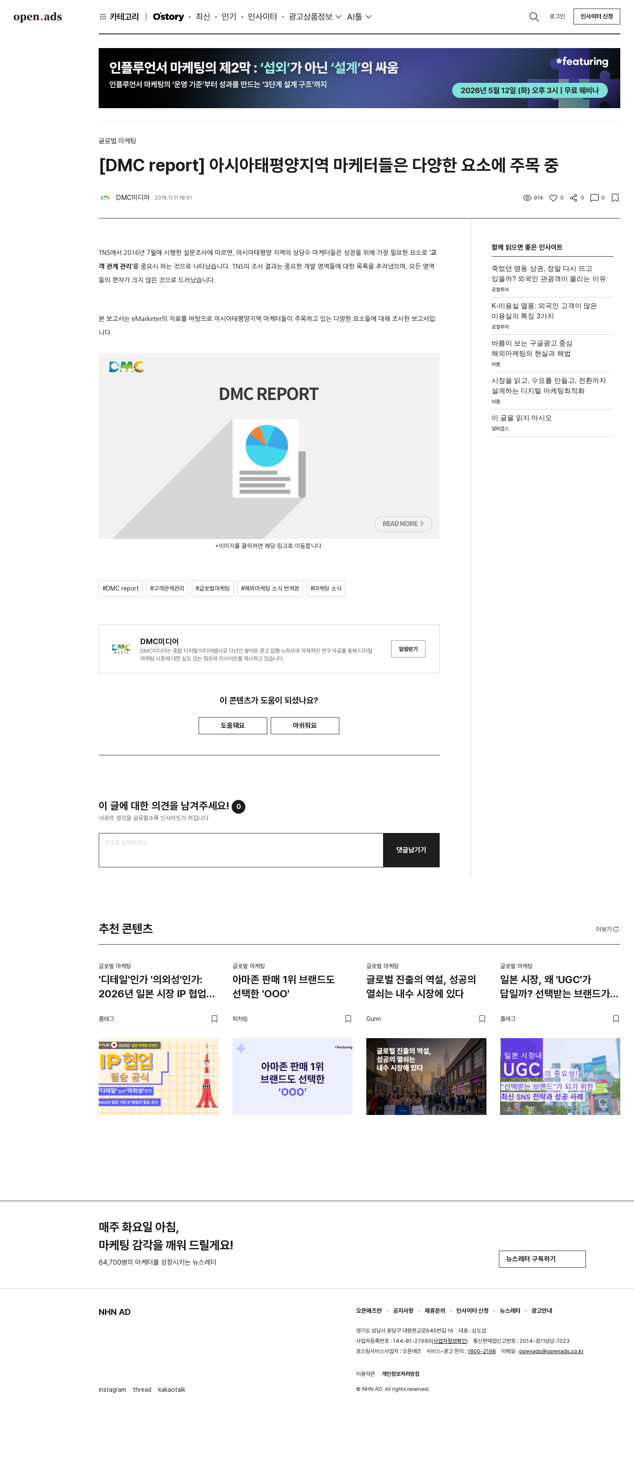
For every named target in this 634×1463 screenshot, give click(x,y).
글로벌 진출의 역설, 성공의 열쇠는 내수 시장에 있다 (421, 986)
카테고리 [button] (119, 17)
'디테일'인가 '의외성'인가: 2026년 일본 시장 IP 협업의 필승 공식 (157, 988)
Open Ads (38, 17)
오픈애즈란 (369, 1310)
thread (142, 1389)
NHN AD (115, 1312)
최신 (203, 17)
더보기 (608, 929)
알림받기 (408, 649)
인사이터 (262, 17)
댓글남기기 (411, 850)
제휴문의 (435, 1310)
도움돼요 (233, 725)
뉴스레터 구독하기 (542, 1259)
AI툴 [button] (354, 17)
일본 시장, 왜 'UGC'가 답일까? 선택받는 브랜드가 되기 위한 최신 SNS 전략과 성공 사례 (555, 988)
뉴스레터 (510, 1310)
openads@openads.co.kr (551, 1351)
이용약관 (365, 1374)
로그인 (557, 16)
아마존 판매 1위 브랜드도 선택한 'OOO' (283, 986)
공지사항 (403, 1310)
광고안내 (541, 1310)
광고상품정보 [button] (310, 17)
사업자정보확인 (449, 1341)
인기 (229, 17)
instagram (112, 1389)
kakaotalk (171, 1389)
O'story (168, 17)
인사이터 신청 (597, 16)
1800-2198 (482, 1351)
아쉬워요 (305, 725)
